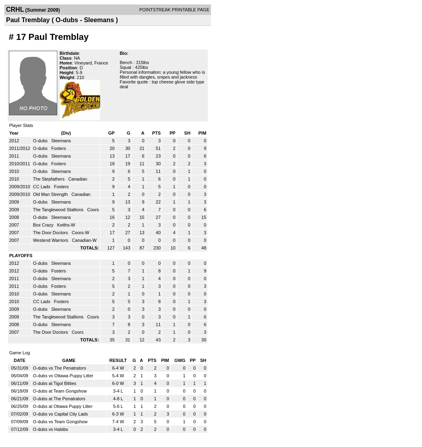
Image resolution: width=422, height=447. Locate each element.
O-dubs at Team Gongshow (60, 391)
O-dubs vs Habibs (50, 429)
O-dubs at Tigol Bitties (54, 383)
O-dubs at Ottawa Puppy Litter (62, 406)
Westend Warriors (51, 240)
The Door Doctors (51, 232)
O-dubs (41, 140)
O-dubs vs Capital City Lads (60, 414)
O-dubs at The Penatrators (59, 398)
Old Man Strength (51, 194)
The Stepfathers (49, 179)
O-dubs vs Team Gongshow (60, 421)
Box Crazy (44, 224)
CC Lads (42, 186)
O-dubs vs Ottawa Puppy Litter (63, 375)
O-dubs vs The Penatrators (59, 368)
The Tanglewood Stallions (59, 209)
